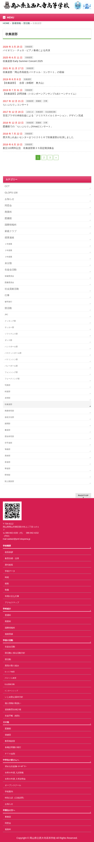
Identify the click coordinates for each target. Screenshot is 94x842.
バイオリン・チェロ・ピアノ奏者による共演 (26, 50)
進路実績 (9, 634)
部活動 (8, 308)
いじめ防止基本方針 (14, 697)
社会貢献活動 (50, 112)
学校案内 (9, 791)
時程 (7, 577)
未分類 (8, 263)
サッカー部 (9, 327)
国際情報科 (11, 224)
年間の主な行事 (12, 596)
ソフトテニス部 (11, 334)
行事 (45, 101)
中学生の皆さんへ (11, 760)
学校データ (10, 571)
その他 (6, 722)
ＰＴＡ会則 (10, 754)
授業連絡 (9, 237)
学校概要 (7, 546)
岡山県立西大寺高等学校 (43, 838)
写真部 (7, 385)
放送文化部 (9, 417)
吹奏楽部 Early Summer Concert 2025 (23, 61)
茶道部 (7, 462)
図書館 (38, 101)
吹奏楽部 (28, 47)
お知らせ (30, 112)
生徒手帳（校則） (13, 716)
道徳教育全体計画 (13, 709)
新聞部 (7, 424)
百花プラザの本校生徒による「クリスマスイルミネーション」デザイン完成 (43, 115)
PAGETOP (83, 495)
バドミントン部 (11, 359)
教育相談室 (10, 741)
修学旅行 (8, 302)
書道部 (7, 430)
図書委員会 (9, 282)
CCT (7, 186)
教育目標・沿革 (12, 558)
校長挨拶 (9, 552)
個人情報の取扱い (13, 703)
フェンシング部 (11, 372)
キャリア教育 (10, 672)
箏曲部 (7, 449)
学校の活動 (8, 640)
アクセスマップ (12, 602)
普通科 (8, 615)
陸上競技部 (9, 481)
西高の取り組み (12, 665)
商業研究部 (9, 411)
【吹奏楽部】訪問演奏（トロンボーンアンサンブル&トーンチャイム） (40, 93)
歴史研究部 (9, 436)
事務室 (8, 817)
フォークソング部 (12, 379)
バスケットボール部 (13, 353)
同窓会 (8, 205)
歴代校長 (9, 565)
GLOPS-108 (11, 192)
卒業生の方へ (9, 810)
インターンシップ (11, 691)
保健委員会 (9, 276)
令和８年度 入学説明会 (15, 779)
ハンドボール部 (11, 347)
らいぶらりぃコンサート (16, 104)
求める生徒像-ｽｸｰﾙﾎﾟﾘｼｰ (16, 766)
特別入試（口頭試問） (15, 798)
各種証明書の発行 (13, 747)
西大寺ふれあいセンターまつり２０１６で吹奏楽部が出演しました (38, 137)
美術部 (7, 456)
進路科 (8, 829)
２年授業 (8, 250)
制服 (7, 590)
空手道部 (8, 443)
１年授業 (8, 244)
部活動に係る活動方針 (15, 653)
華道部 (7, 468)
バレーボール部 (11, 366)
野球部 (7, 475)
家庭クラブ (11, 231)
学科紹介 (7, 609)
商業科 (8, 211)
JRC (6, 314)
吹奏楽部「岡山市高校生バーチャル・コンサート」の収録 (33, 72)
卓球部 (7, 398)
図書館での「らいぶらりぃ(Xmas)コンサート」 (28, 126)
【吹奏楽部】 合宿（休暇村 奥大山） (24, 83)
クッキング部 (10, 321)
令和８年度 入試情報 (14, 772)
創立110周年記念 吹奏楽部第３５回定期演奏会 (28, 148)
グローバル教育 (10, 678)
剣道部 (7, 391)
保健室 (8, 735)
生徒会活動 (11, 269)
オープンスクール (13, 785)
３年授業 (8, 257)
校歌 (7, 583)
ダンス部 (8, 340)
